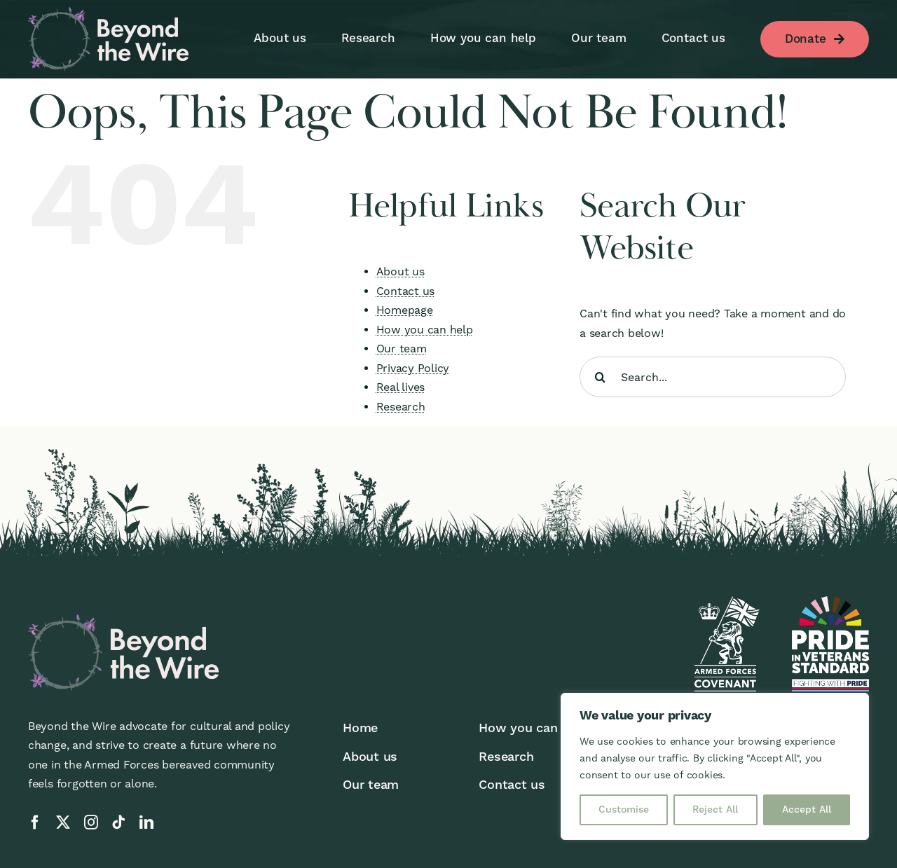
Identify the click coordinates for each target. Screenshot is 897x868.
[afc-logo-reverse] (725, 601)
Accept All (806, 810)
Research (400, 406)
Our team (401, 348)
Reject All (715, 810)
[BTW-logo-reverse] (108, 12)
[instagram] (91, 822)
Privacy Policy (413, 368)
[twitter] (63, 822)
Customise (623, 810)
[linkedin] (146, 822)
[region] (715, 766)
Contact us (405, 291)
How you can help (424, 329)
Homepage (404, 310)
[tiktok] (118, 822)
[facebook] (35, 822)
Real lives (400, 387)
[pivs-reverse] (830, 601)
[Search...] (713, 377)
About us (400, 271)
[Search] (600, 377)
